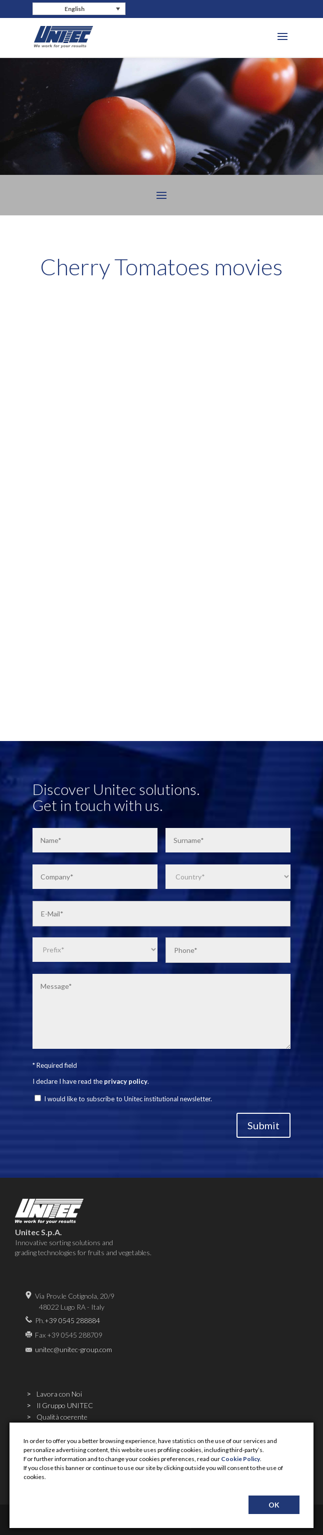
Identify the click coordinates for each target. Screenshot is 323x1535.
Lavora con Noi (59, 1394)
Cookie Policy (240, 1459)
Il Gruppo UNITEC (64, 1405)
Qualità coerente (62, 1417)
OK (274, 1505)
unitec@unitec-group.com (73, 1349)
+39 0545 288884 (72, 1320)
